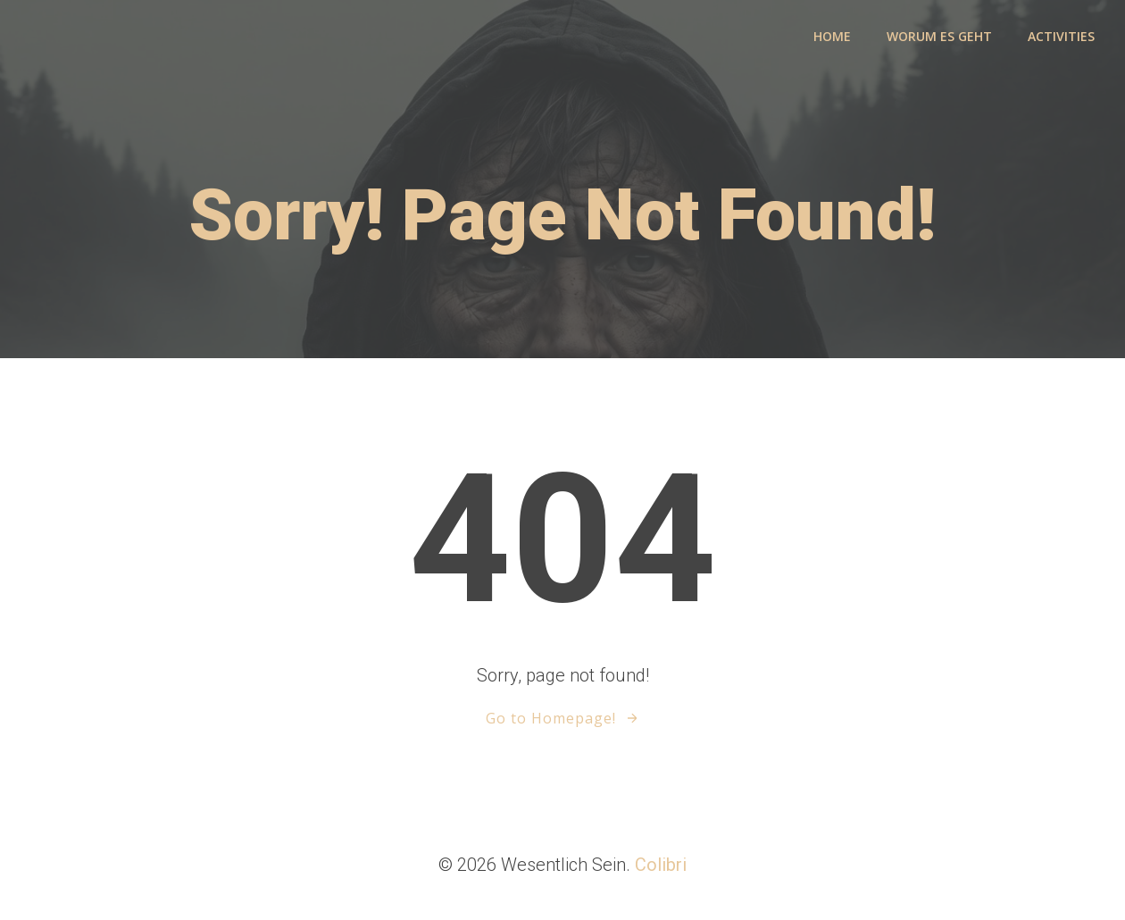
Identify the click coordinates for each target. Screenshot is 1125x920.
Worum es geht (939, 36)
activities (1061, 36)
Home (832, 36)
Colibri (661, 864)
